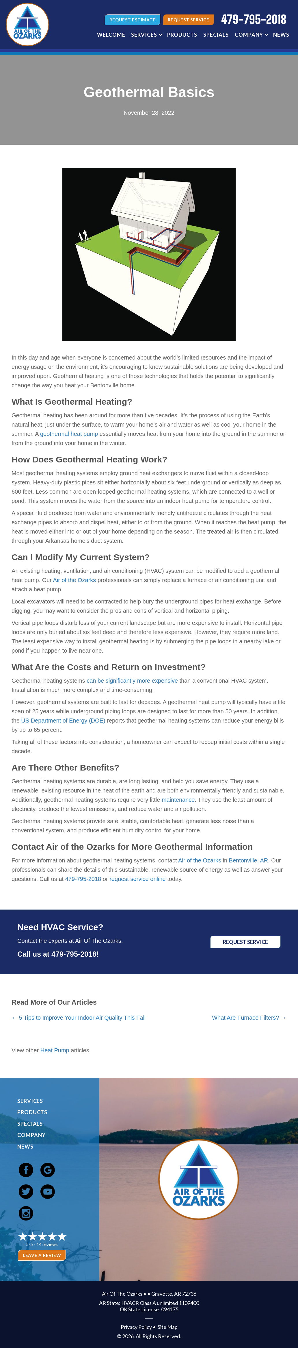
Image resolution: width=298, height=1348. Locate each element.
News (281, 35)
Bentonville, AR (248, 860)
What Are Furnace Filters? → (249, 1017)
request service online (137, 879)
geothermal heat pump (69, 434)
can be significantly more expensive (132, 680)
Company (249, 35)
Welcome (111, 35)
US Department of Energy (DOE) (63, 720)
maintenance (178, 800)
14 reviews (47, 1244)
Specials (216, 35)
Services (144, 35)
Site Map (168, 1327)
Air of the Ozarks (74, 580)
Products (182, 35)
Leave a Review (42, 1255)
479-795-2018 (83, 879)
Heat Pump (54, 1050)
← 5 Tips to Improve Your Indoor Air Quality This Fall (79, 1017)
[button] (160, 35)
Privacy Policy (136, 1327)
